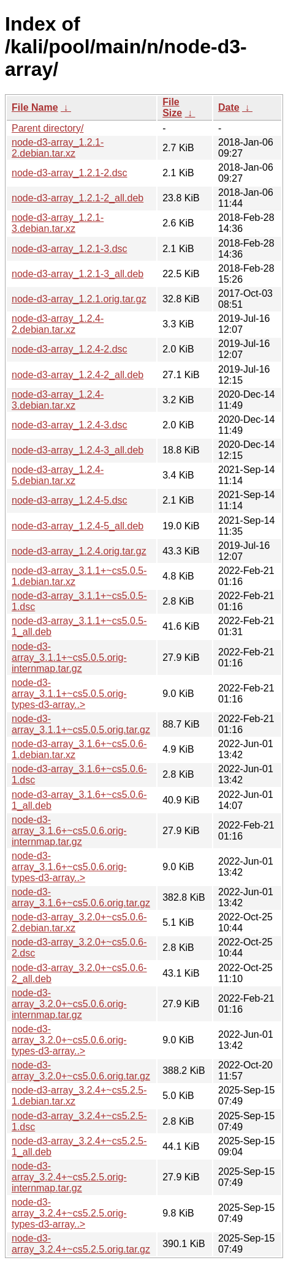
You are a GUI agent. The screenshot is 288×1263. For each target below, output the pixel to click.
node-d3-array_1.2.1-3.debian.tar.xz (58, 223)
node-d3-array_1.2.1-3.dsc (69, 249)
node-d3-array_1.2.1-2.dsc (69, 173)
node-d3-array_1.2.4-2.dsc (69, 349)
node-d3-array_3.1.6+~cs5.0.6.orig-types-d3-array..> (69, 867)
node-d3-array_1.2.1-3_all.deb (77, 274)
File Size (172, 107)
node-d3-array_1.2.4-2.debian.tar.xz (58, 324)
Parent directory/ (47, 128)
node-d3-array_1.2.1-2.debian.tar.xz (58, 147)
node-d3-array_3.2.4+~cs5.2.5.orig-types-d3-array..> (69, 1213)
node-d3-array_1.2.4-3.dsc (69, 425)
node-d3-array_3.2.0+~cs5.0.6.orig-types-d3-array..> (69, 1040)
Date (229, 107)
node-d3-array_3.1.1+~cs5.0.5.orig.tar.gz (81, 724)
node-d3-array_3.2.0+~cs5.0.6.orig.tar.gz (81, 1070)
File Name (35, 107)
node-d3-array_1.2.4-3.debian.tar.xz (58, 400)
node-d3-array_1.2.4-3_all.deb (77, 450)
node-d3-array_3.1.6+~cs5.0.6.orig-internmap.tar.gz (69, 830)
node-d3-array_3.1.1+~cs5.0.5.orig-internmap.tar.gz (69, 657)
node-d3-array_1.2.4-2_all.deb (77, 375)
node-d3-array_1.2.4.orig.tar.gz (79, 551)
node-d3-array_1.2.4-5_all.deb (77, 526)
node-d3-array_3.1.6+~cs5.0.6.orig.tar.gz (81, 897)
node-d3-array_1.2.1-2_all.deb (77, 198)
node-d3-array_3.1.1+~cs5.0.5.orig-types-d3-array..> (69, 693)
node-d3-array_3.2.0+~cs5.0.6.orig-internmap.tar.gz (69, 1004)
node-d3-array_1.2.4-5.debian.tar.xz (58, 475)
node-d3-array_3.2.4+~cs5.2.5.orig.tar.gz (81, 1243)
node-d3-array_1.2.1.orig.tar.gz (79, 299)
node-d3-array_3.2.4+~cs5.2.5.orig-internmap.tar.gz (69, 1177)
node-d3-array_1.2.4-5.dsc (69, 500)
